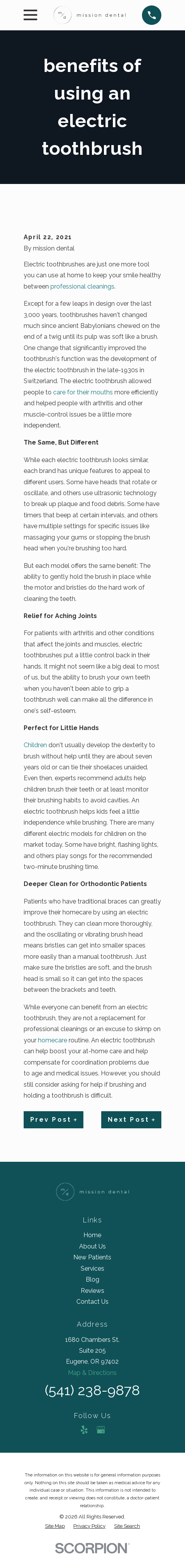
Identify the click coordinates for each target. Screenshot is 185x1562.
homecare (52, 1040)
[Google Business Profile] (101, 1429)
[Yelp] (84, 1429)
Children (35, 745)
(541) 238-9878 (92, 1390)
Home (92, 1235)
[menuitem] (55, 1526)
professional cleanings (82, 286)
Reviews (92, 1290)
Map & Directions (92, 1372)
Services (92, 1268)
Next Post (131, 1119)
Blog (92, 1279)
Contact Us (92, 1301)
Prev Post (53, 1119)
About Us (92, 1246)
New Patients (92, 1257)
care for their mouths (83, 392)
